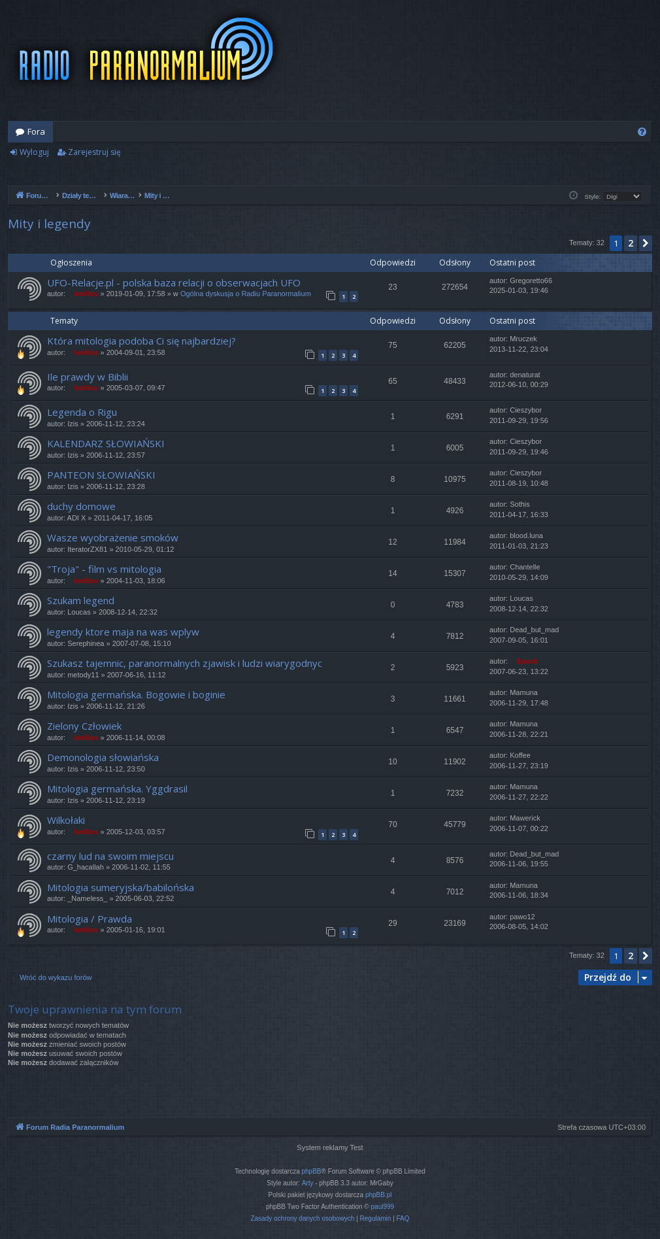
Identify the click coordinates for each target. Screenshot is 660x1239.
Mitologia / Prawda (89, 918)
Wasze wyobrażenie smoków (112, 537)
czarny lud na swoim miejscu (110, 855)
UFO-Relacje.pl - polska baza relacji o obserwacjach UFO (174, 282)
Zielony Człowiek (84, 725)
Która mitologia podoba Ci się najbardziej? (141, 340)
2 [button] (630, 243)
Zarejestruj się (94, 152)
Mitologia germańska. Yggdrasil (117, 788)
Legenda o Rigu (82, 411)
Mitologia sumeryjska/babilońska (120, 887)
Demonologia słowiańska (103, 757)
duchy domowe (81, 506)
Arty (308, 1183)
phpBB (312, 1171)
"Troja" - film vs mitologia (104, 568)
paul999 (383, 1206)
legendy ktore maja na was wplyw (123, 631)
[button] (645, 243)
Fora (36, 131)
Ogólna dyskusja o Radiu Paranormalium (245, 293)
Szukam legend (80, 600)
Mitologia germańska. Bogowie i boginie (136, 694)
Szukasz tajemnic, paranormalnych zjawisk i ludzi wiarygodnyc (184, 663)
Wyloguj (34, 152)
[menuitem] (642, 132)
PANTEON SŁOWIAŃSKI (101, 474)
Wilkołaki (66, 819)
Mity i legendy (49, 223)
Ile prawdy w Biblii (87, 376)
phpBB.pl (378, 1194)
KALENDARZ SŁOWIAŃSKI (106, 443)
